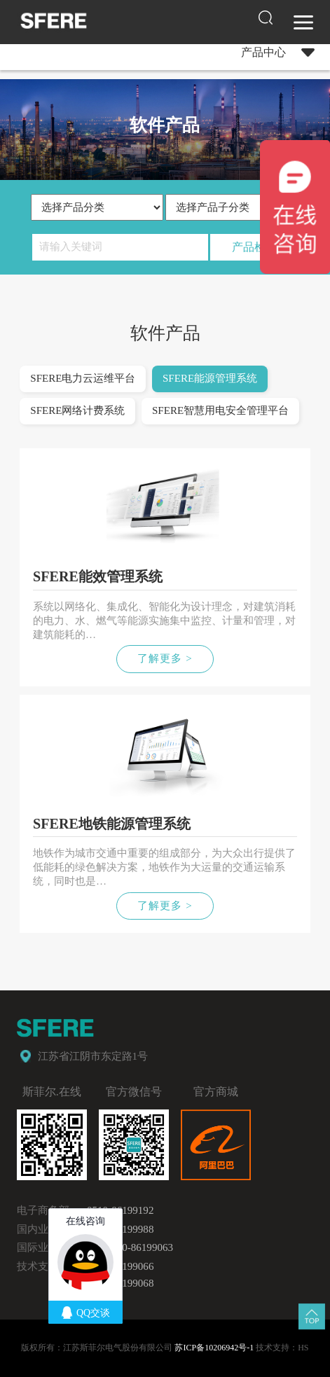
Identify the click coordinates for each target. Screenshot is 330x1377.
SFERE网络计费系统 (77, 410)
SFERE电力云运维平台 (82, 378)
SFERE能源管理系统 (210, 378)
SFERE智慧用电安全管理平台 (220, 410)
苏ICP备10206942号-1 (214, 1347)
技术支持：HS (282, 1347)
